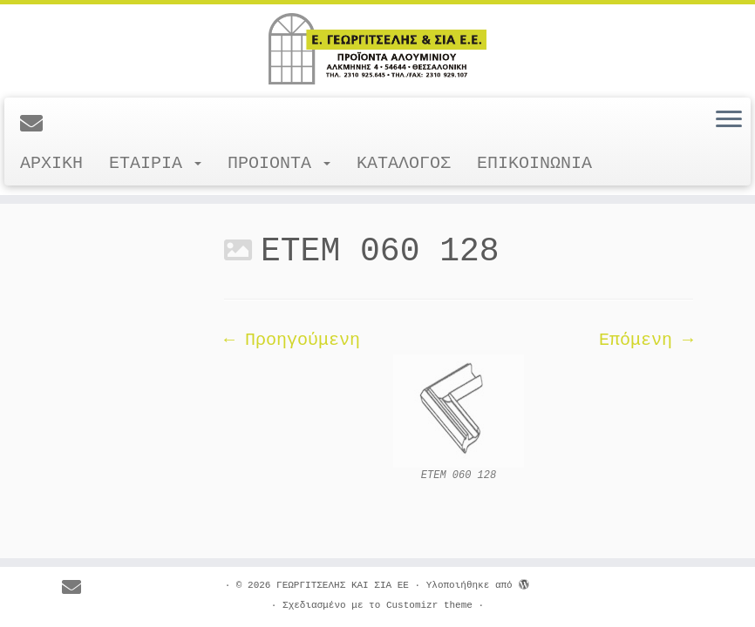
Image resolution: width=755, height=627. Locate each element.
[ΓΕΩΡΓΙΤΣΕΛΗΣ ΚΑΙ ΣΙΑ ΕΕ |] (377, 48)
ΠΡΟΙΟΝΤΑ (279, 163)
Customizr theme (429, 605)
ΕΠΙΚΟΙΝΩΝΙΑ (534, 163)
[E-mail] (37, 125)
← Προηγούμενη (292, 340)
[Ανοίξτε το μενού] (729, 120)
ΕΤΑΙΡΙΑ (155, 163)
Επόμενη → (646, 340)
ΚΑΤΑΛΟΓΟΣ (404, 163)
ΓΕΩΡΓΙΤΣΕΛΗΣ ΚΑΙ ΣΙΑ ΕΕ (342, 585)
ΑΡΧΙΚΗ (51, 163)
